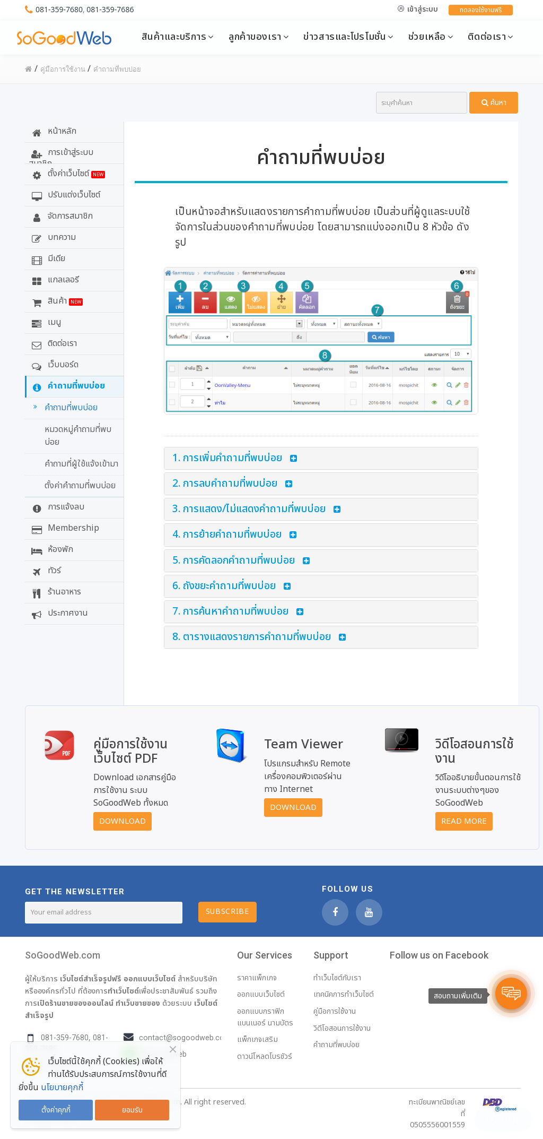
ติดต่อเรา (487, 36)
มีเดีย (47, 258)
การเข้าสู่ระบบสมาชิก (61, 154)
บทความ (52, 237)
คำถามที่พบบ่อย (67, 385)
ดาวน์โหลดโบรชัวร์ (264, 1056)
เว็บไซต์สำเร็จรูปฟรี (90, 978)
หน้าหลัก (52, 131)
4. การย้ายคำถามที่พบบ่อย (227, 534)
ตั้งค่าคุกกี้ (56, 1110)
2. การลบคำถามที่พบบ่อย (224, 483)
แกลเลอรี (54, 279)
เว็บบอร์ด (53, 364)
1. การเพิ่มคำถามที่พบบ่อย (227, 458)
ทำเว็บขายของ (138, 1003)
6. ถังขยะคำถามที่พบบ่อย (224, 586)
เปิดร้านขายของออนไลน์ (75, 1003)
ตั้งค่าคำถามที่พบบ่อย (80, 485)
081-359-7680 (59, 9)
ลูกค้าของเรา (255, 36)
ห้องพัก (51, 549)
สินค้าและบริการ (174, 36)
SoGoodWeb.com (62, 955)
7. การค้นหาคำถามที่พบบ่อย (230, 611)
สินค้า (56, 301)
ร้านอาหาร (55, 591)
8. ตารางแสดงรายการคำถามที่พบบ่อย (251, 637)
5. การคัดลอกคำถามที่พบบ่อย (233, 560)
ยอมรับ (132, 1110)
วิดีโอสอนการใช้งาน (342, 1028)
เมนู (45, 322)
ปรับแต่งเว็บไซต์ (64, 194)
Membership (64, 528)
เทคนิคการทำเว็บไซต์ (343, 994)
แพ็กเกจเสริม (257, 1039)
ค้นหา (493, 102)
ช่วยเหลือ (427, 36)
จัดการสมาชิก (61, 216)
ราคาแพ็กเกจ (257, 977)
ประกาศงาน (58, 613)
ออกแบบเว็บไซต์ (150, 978)
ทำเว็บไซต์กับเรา (337, 977)
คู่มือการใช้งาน (334, 1011)
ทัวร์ (45, 570)
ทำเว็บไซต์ (123, 991)
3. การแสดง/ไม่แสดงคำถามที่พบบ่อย (249, 509)
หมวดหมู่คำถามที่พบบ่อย (78, 435)
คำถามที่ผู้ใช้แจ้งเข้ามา (81, 464)
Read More (464, 821)
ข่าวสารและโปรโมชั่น (344, 36)
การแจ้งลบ (56, 507)
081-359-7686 (110, 9)
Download (122, 821)
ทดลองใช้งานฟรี (481, 10)
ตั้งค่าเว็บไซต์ (67, 173)
